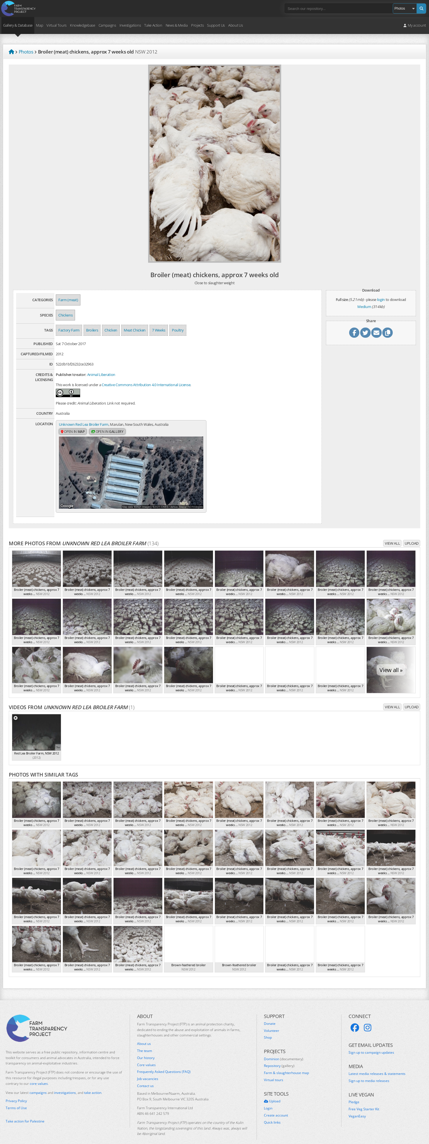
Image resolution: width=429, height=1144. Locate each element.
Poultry (178, 330)
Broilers (92, 330)
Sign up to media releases (369, 1071)
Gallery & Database (18, 25)
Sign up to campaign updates (371, 1043)
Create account (276, 1106)
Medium (364, 306)
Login (268, 1098)
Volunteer (271, 1021)
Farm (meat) (68, 299)
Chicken (110, 330)
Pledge (354, 1092)
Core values (146, 1055)
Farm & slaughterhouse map (286, 1063)
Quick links (272, 1113)
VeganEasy (357, 1106)
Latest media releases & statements (377, 1064)
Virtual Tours (56, 25)
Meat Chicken (135, 330)
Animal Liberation (101, 374)
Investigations (130, 25)
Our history (146, 1048)
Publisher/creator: (71, 374)
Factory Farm (69, 330)
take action (92, 1083)
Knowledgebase (82, 25)
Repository (279, 1056)
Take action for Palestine (25, 1111)
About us (144, 1034)
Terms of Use (16, 1098)
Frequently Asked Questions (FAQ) (164, 1062)
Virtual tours (273, 1070)
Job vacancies (147, 1069)
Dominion (283, 1049)
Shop (268, 1028)
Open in (73, 431)
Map (39, 25)
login (381, 299)
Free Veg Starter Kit (364, 1099)
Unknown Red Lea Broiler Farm (83, 424)
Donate (270, 1014)
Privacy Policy (16, 1091)
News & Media (177, 25)
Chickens (65, 315)
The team (144, 1041)
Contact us (145, 1076)
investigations (65, 1083)
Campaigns (107, 25)
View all (392, 533)
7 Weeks (158, 330)
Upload (412, 533)
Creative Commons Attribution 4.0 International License (146, 384)
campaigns (38, 1083)
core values (39, 1074)
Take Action (153, 25)
